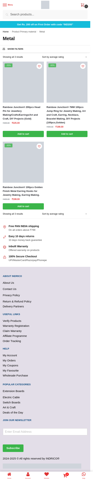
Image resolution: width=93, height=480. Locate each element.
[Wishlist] (39, 66)
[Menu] (8, 5)
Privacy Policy (11, 295)
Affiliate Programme (15, 335)
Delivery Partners (13, 306)
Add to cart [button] (23, 134)
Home (6, 31)
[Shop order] (64, 57)
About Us (8, 282)
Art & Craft (9, 407)
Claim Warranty (12, 330)
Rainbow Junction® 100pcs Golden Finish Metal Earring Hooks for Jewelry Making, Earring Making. (23, 191)
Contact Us (9, 288)
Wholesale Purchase (15, 375)
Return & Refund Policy (17, 301)
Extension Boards (13, 391)
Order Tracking (12, 341)
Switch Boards (11, 402)
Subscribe (13, 448)
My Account (10, 355)
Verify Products (12, 320)
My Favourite (11, 370)
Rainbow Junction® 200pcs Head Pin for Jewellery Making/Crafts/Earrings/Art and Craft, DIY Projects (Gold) (21, 113)
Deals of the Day (13, 412)
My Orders (9, 360)
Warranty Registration (16, 325)
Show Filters (12, 49)
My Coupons (10, 365)
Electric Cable (11, 397)
